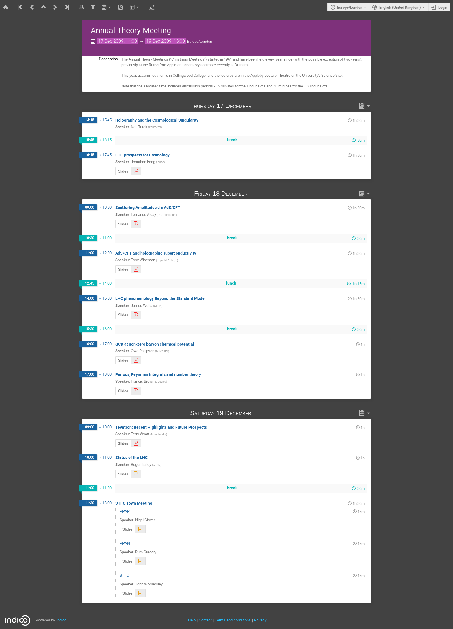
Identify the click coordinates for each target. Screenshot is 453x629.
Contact (205, 620)
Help (192, 620)
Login (442, 7)
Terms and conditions (233, 620)
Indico (61, 620)
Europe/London (349, 7)
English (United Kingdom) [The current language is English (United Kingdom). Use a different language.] (400, 7)
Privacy (260, 620)
